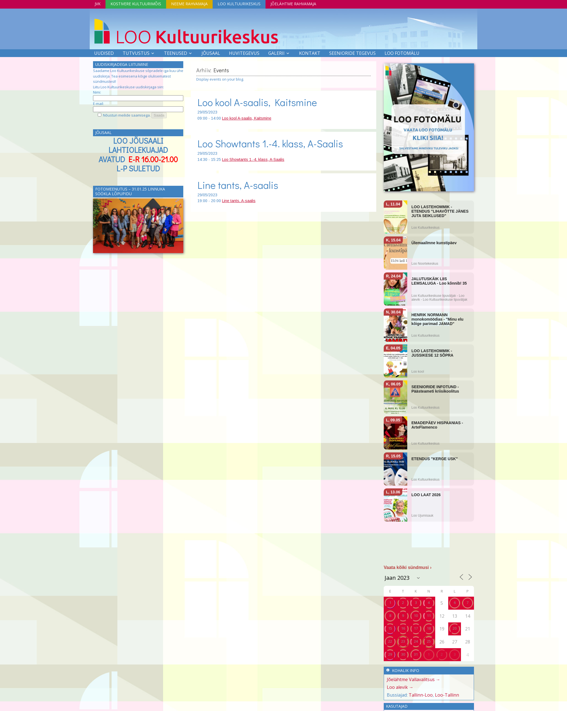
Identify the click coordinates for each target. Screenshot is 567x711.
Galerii (276, 53)
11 (429, 615)
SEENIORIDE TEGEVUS (352, 53)
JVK (97, 3)
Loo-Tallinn (447, 695)
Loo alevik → (400, 687)
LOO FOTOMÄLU (402, 53)
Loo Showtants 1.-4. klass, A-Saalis (270, 143)
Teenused (175, 53)
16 (403, 628)
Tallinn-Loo (421, 695)
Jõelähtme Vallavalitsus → (413, 679)
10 (416, 615)
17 (416, 628)
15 (390, 628)
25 (429, 641)
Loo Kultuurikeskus (239, 3)
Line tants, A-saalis (237, 185)
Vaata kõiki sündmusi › (408, 567)
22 (390, 641)
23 (403, 641)
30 (403, 654)
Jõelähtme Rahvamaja (293, 3)
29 (390, 654)
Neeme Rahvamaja (189, 3)
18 (429, 628)
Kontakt (309, 53)
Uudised (104, 53)
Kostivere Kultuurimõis (135, 3)
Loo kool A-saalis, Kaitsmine (257, 102)
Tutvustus (136, 53)
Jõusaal (211, 53)
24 (416, 641)
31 (416, 654)
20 (455, 628)
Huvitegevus (244, 53)
